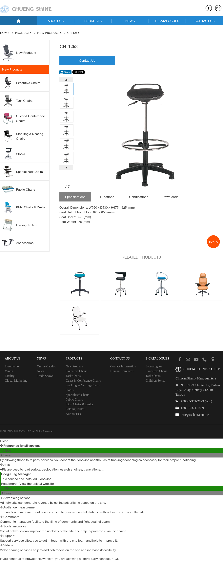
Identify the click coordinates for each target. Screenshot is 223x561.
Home (4, 32)
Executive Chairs (21, 83)
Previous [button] (66, 79)
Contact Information (123, 366)
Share (64, 72)
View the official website (36, 484)
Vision (9, 371)
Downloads (170, 197)
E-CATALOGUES (167, 21)
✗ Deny (5, 455)
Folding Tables (19, 225)
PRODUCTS (93, 21)
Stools (13, 154)
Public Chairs (18, 189)
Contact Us (87, 60)
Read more (9, 484)
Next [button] (66, 167)
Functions (107, 197)
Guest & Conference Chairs (23, 118)
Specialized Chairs (22, 172)
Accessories (17, 243)
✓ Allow (5, 450)
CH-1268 (73, 32)
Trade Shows (45, 375)
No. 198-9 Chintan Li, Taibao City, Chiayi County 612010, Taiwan (197, 389)
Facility (9, 375)
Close (4, 441)
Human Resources (121, 371)
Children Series (155, 380)
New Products (49, 32)
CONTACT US (204, 21)
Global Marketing (16, 380)
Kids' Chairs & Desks (24, 207)
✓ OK (115, 559)
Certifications (138, 197)
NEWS (130, 21)
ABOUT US (56, 21)
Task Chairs (17, 100)
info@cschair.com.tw (195, 414)
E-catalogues (154, 366)
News (40, 371)
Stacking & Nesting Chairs (22, 136)
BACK (213, 242)
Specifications (75, 197)
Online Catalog (46, 366)
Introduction (12, 366)
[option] (148, 132)
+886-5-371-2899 (192, 401)
